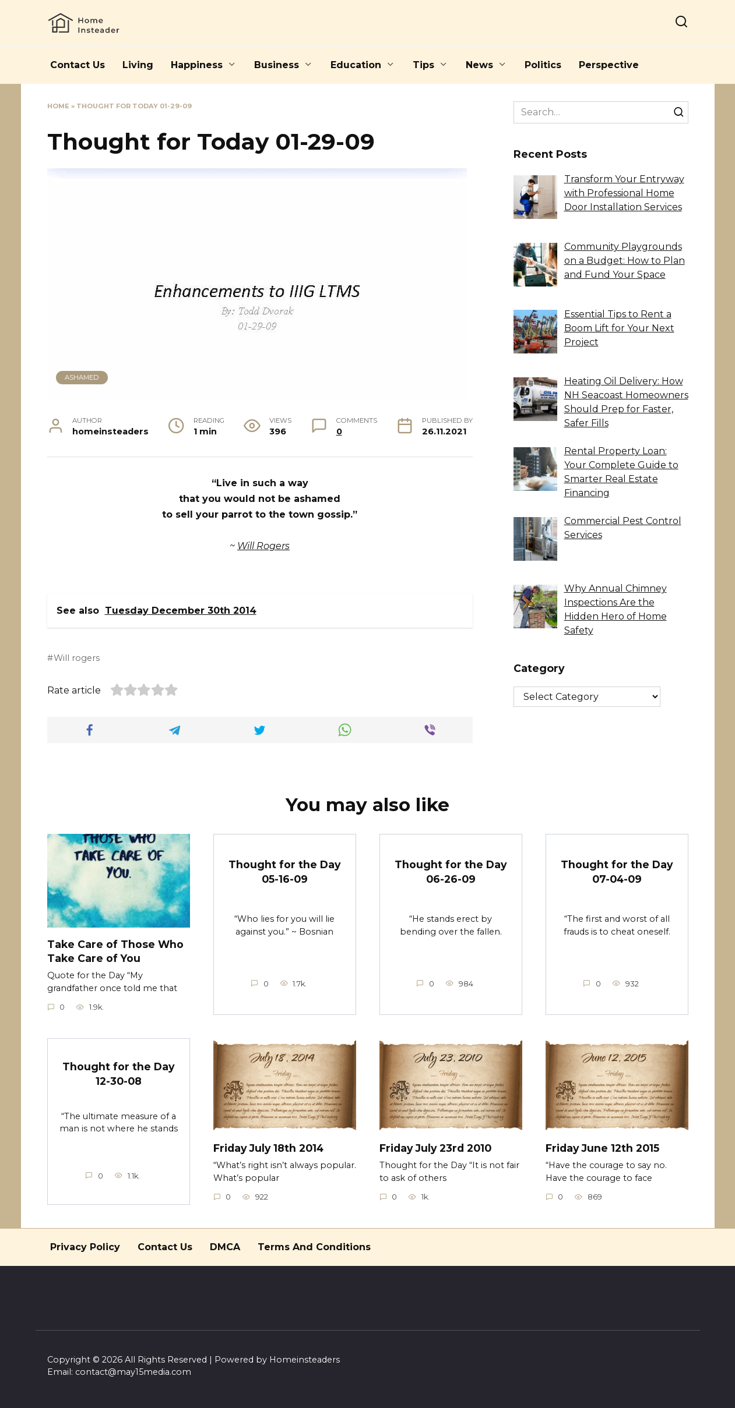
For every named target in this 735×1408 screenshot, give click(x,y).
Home (58, 106)
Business (276, 64)
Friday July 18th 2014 (269, 1148)
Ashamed (82, 377)
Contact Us (77, 64)
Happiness (197, 64)
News (479, 64)
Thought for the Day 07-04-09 (617, 871)
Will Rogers (263, 545)
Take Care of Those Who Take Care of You (115, 951)
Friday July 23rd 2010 (436, 1148)
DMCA (225, 1247)
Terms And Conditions (314, 1247)
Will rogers (77, 658)
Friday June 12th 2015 (603, 1148)
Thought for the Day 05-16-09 (284, 871)
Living (137, 64)
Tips (423, 64)
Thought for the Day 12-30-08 (118, 1073)
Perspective (609, 64)
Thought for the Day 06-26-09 (451, 871)
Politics (543, 64)
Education (355, 64)
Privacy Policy (85, 1247)
